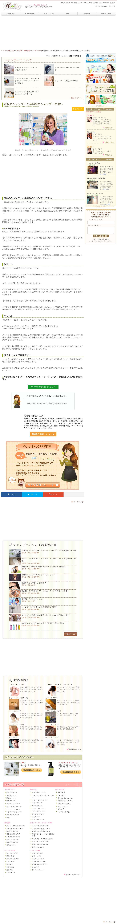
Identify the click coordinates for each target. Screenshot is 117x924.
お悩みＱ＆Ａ (11, 872)
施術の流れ (10, 867)
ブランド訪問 (97, 134)
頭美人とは (112, 6)
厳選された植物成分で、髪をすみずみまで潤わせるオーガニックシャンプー (69, 766)
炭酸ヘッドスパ (37, 853)
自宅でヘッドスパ (13, 859)
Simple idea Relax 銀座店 (96, 178)
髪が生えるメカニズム (65, 798)
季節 (8, 817)
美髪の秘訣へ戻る (74, 749)
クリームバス (36, 856)
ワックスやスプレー (13, 803)
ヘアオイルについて (53, 711)
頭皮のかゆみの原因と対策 (41, 831)
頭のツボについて (38, 847)
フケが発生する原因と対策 (41, 828)
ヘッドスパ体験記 (64, 812)
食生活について (12, 795)
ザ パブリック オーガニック (68, 763)
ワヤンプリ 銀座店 (93, 163)
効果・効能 (10, 856)
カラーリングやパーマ (14, 806)
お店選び (10, 864)
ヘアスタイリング (52, 737)
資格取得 (10, 870)
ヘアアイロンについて (14, 812)
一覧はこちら (75, 98)
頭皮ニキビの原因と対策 (40, 825)
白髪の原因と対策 (13, 839)
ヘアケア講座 (30, 13)
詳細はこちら (108, 127)
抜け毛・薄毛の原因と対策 (16, 825)
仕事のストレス (12, 792)
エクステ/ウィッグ (13, 815)
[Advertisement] (58, 33)
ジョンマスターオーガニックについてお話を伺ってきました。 (102, 138)
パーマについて (15, 711)
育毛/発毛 (61, 809)
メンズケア (13, 737)
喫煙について (11, 801)
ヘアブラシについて (17, 724)
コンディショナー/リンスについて (58, 684)
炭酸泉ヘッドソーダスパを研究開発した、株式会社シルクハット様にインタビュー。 (102, 123)
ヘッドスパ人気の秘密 (101, 6)
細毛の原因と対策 (13, 831)
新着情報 (87, 13)
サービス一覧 (106, 13)
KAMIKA (22, 763)
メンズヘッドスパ (38, 859)
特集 (68, 13)
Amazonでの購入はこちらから (43, 387)
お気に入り (78, 109)
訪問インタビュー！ (100, 118)
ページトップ (77, 502)
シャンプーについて (17, 684)
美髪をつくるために (64, 803)
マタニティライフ (64, 806)
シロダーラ (36, 867)
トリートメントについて (18, 698)
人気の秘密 (10, 861)
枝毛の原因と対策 (13, 842)
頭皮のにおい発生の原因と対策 (42, 839)
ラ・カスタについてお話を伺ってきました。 (102, 152)
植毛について (11, 845)
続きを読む (103, 174)
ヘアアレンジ (49, 13)
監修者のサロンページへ (43, 434)
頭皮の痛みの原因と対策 (40, 844)
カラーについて (51, 698)
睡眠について (11, 798)
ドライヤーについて (13, 809)
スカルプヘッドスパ (39, 861)
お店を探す (11, 13)
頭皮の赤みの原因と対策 (40, 841)
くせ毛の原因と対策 (13, 837)
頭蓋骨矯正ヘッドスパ (39, 864)
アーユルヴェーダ (38, 870)
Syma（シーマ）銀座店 (95, 193)
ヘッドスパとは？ (13, 853)
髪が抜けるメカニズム (65, 801)
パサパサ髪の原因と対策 (15, 828)
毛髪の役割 (61, 795)
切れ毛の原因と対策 (13, 834)
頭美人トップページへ (72, 875)
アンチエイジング (52, 724)
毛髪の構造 (61, 792)
